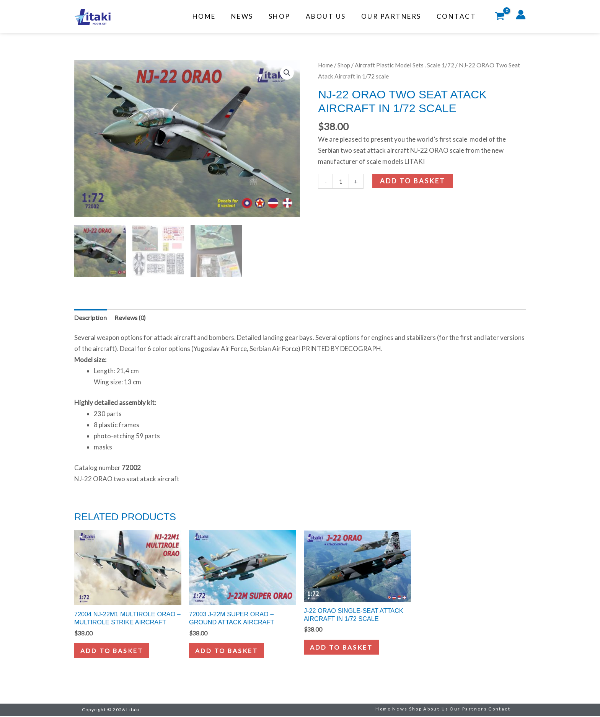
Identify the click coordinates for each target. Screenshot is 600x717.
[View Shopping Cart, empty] (499, 16)
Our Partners (395, 16)
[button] (286, 73)
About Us (331, 16)
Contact (458, 16)
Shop (287, 16)
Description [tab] (91, 316)
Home (216, 16)
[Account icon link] (521, 15)
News (252, 16)
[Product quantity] (341, 181)
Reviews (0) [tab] (131, 316)
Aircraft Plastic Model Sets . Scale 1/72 (407, 65)
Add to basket (413, 181)
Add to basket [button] (114, 652)
